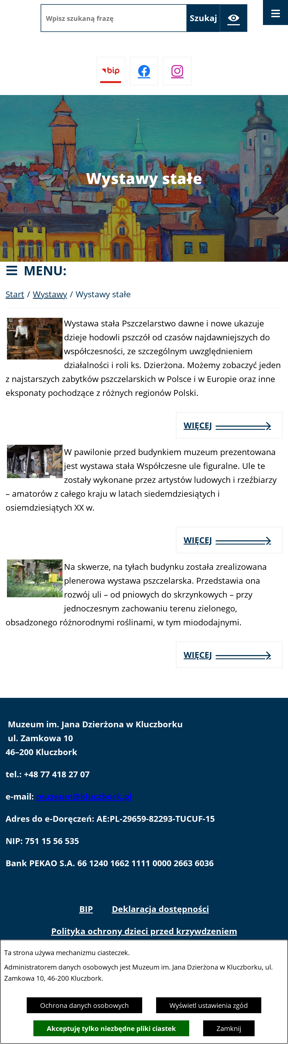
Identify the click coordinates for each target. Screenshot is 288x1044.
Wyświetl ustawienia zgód (208, 1005)
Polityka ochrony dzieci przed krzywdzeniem (144, 931)
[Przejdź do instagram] (177, 71)
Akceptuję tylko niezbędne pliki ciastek (111, 1028)
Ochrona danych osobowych (84, 1005)
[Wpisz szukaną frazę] (114, 18)
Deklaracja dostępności (160, 909)
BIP (86, 909)
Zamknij (228, 1028)
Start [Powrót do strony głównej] (15, 294)
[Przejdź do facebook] (144, 71)
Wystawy (50, 294)
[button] (35, 356)
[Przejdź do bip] (111, 71)
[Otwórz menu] (275, 12)
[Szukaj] (203, 18)
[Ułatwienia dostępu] (234, 18)
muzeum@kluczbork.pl (84, 796)
